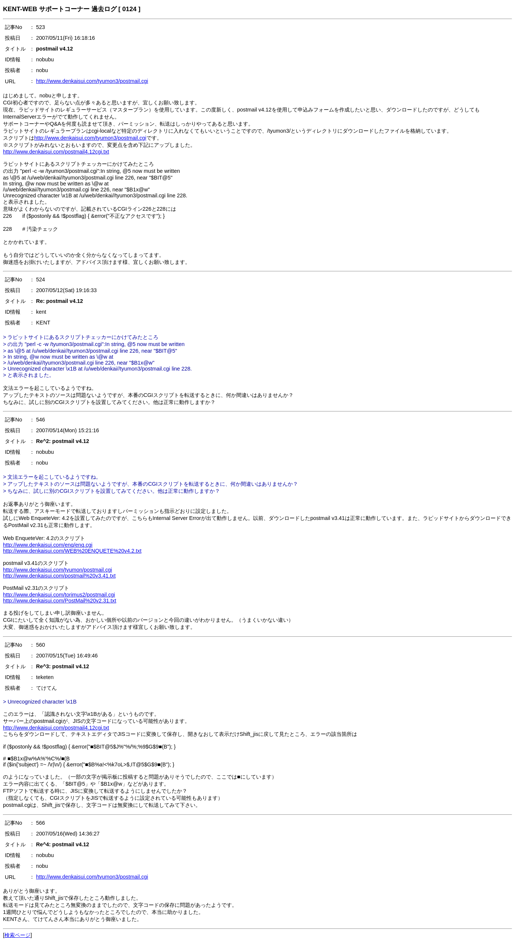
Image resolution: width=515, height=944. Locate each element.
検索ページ (17, 935)
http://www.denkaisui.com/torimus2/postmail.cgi (59, 595)
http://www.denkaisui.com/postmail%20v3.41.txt (59, 576)
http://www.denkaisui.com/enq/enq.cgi (48, 545)
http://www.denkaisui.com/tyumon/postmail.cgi (57, 570)
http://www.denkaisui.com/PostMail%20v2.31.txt (59, 601)
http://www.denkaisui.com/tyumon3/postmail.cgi (92, 81)
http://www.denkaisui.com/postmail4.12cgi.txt (56, 152)
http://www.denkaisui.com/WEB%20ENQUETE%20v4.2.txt (72, 551)
